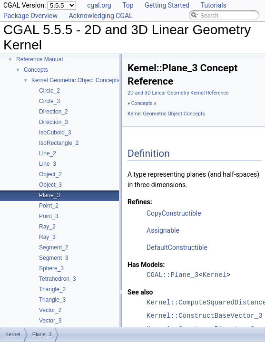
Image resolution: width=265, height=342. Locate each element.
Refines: (140, 202)
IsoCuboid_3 (55, 132)
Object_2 (50, 174)
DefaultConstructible (177, 247)
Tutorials (213, 5)
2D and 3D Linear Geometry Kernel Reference (178, 93)
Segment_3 (53, 258)
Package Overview (30, 15)
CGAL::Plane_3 (172, 274)
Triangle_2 (52, 289)
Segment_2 (53, 247)
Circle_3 (49, 101)
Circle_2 (49, 90)
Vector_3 (50, 320)
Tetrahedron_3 (57, 279)
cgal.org (99, 5)
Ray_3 (47, 237)
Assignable (163, 230)
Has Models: (146, 264)
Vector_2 (50, 310)
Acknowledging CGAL (100, 15)
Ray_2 (47, 226)
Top (128, 5)
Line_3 (47, 164)
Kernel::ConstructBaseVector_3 (205, 315)
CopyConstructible (174, 213)
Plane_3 (49, 195)
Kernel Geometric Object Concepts (75, 80)
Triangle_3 (52, 299)
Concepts (36, 69)
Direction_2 (53, 111)
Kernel (214, 274)
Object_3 (50, 184)
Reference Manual (39, 59)
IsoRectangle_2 (59, 143)
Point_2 (49, 205)
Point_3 (49, 216)
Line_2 (47, 153)
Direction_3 (53, 122)
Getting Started (167, 5)
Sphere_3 (51, 268)
